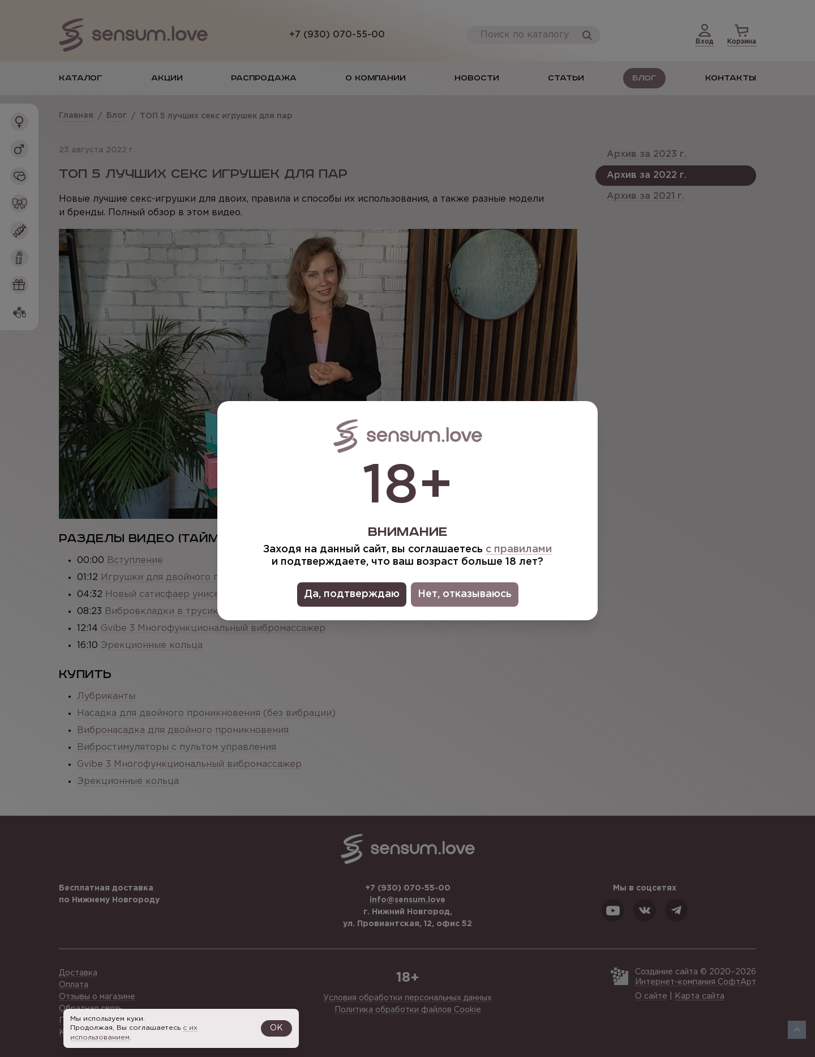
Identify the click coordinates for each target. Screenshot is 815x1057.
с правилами (519, 549)
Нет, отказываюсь (465, 594)
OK (276, 1028)
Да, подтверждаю (352, 594)
